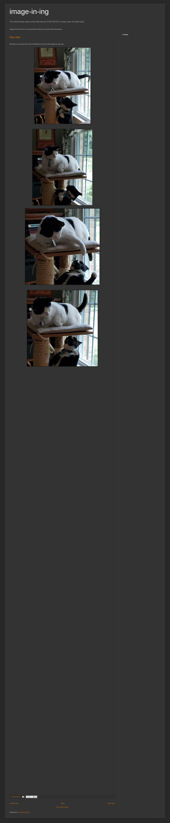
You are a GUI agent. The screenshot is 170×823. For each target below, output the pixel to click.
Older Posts (111, 803)
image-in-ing (29, 11)
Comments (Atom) (24, 812)
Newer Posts (14, 803)
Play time (15, 37)
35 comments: (16, 796)
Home (63, 803)
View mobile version (62, 807)
